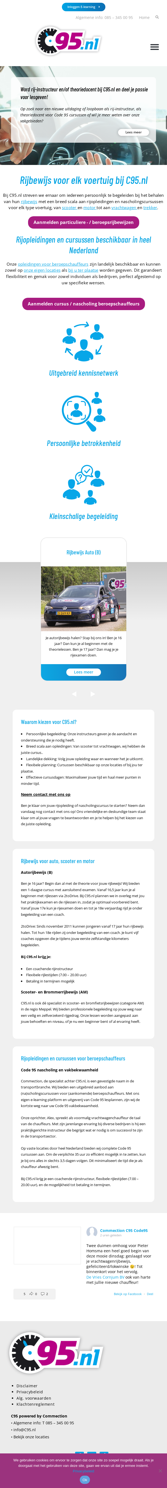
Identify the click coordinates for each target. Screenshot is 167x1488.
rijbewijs (29, 201)
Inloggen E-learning (83, 7)
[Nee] (160, 1470)
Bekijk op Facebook (128, 1294)
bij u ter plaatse (83, 270)
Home (144, 17)
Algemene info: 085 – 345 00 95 (104, 17)
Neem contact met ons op (45, 794)
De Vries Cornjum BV (105, 1277)
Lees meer (133, 132)
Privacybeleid (30, 1391)
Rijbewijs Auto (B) (83, 552)
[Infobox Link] (83, 349)
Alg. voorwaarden (34, 1398)
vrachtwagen (124, 207)
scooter (70, 207)
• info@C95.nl (23, 1429)
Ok (85, 1480)
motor (90, 207)
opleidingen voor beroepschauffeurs (53, 264)
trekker (150, 207)
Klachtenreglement (35, 1404)
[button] (154, 47)
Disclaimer (27, 1385)
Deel (150, 1294)
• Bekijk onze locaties (30, 1436)
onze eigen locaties (42, 270)
